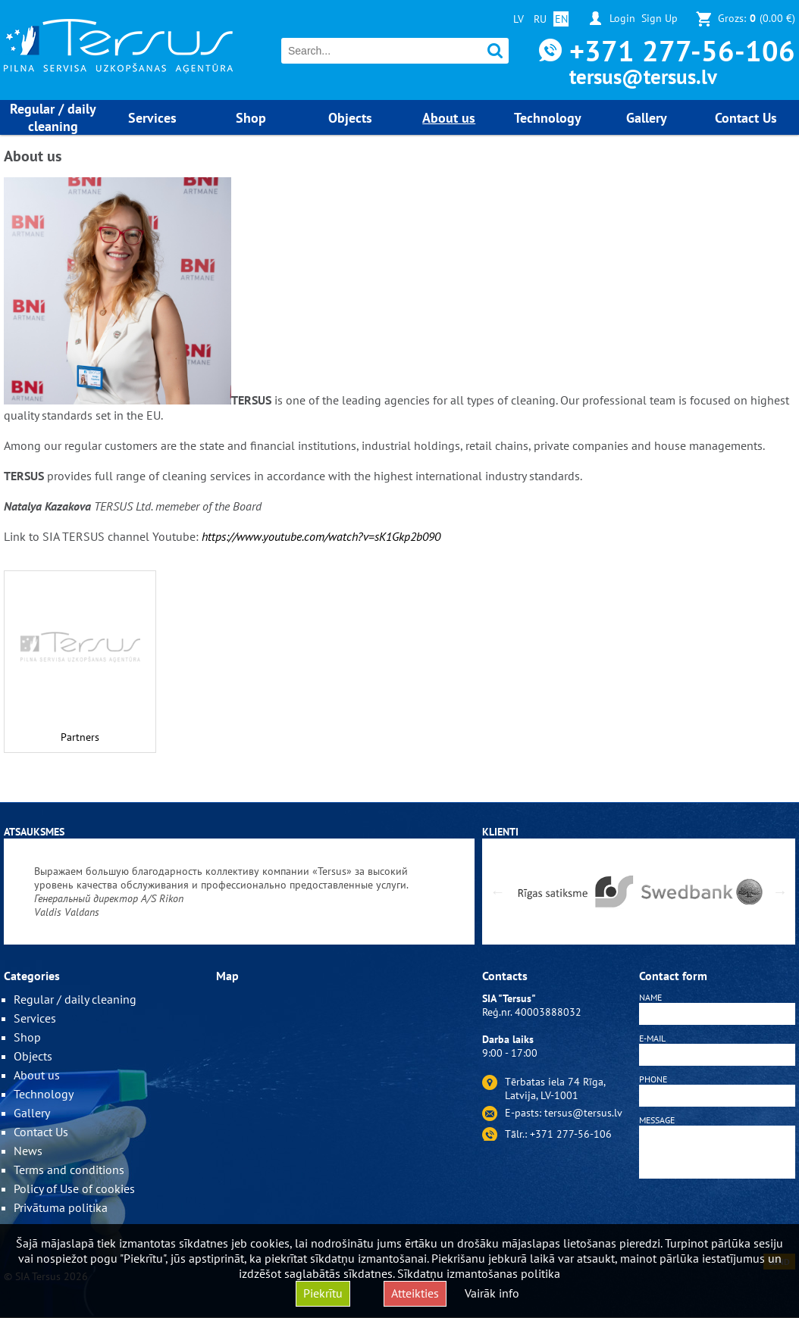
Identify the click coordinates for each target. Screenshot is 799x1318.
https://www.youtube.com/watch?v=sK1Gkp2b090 (321, 536)
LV (518, 19)
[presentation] (717, 1218)
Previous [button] (497, 891)
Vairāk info (492, 1293)
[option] (239, 891)
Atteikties (415, 1293)
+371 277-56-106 (682, 50)
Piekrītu (323, 1293)
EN (561, 19)
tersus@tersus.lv (643, 76)
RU (540, 19)
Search (495, 51)
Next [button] (780, 891)
